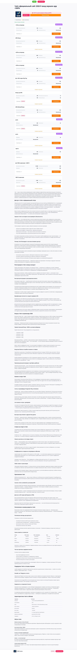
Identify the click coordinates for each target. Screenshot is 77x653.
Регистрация (41, 1)
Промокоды (56, 33)
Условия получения (38, 49)
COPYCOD (26, 15)
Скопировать (56, 101)
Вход (34, 1)
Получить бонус (45, 15)
